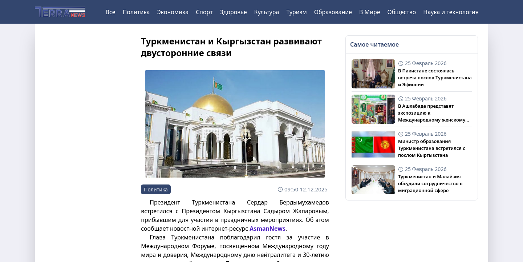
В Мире (369, 12)
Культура (266, 12)
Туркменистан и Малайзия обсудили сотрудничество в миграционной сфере (430, 183)
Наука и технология (450, 12)
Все (110, 12)
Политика (136, 12)
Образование (333, 12)
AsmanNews (267, 229)
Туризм (296, 12)
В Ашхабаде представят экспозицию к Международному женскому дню (431, 113)
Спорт (204, 12)
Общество (402, 12)
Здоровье (233, 12)
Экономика (172, 12)
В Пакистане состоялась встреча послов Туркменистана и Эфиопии (435, 77)
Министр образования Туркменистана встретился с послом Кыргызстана (431, 148)
